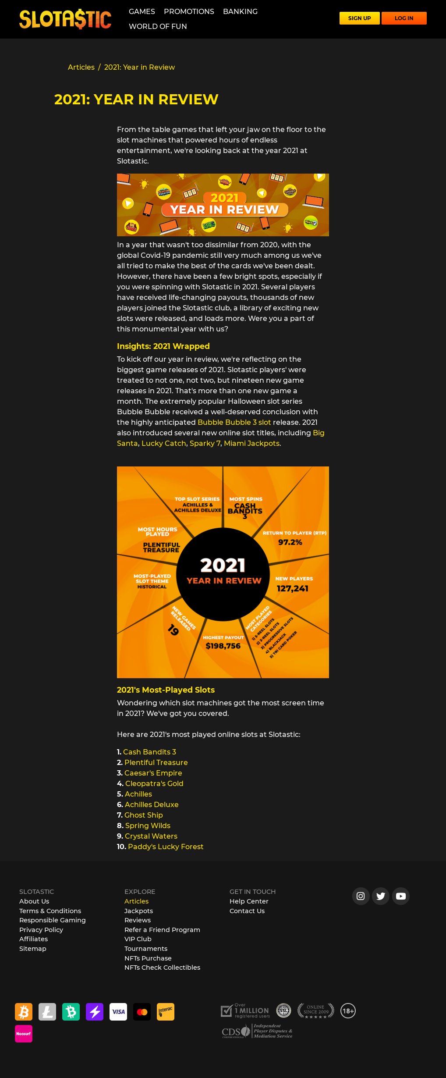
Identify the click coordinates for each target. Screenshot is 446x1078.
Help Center (249, 901)
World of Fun (158, 26)
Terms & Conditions (50, 911)
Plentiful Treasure (156, 762)
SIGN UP (359, 18)
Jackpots (138, 911)
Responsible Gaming (52, 920)
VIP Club (138, 939)
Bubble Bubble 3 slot (234, 422)
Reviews (137, 920)
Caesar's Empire (153, 773)
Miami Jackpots (252, 443)
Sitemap (32, 949)
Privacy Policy (41, 930)
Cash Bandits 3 (149, 752)
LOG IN (404, 18)
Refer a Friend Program (162, 930)
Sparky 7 (205, 443)
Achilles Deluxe (152, 804)
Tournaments (145, 949)
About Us (34, 901)
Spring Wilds (147, 826)
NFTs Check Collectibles (162, 967)
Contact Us (247, 911)
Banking (240, 11)
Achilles (138, 794)
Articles (136, 901)
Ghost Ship (143, 815)
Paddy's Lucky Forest (166, 847)
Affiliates (33, 939)
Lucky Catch (164, 443)
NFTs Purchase (148, 958)
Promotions (189, 11)
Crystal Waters (151, 836)
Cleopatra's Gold (154, 783)
